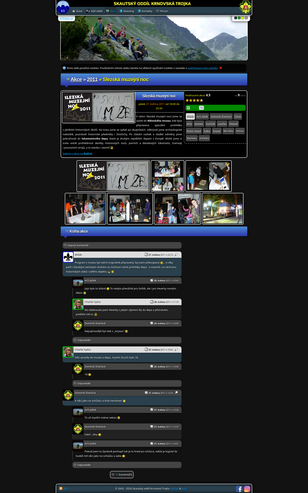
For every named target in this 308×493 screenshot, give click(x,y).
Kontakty (147, 11)
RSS (65, 488)
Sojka (207, 131)
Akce (76, 79)
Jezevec (199, 123)
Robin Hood (194, 131)
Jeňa (189, 123)
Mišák (190, 116)
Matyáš (233, 123)
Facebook (239, 489)
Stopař (217, 131)
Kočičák (210, 123)
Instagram (247, 489)
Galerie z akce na (77, 153)
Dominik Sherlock (221, 116)
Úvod (79, 11)
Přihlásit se (66, 18)
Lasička (222, 123)
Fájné (238, 116)
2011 (92, 79)
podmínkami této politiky (202, 68)
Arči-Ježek (202, 116)
